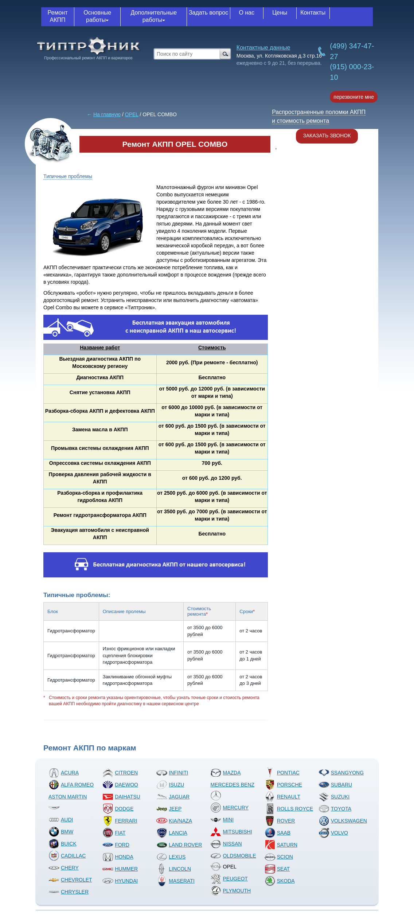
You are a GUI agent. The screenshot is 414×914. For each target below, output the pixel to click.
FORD (115, 844)
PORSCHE (283, 784)
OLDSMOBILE (233, 855)
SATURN (281, 844)
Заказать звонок (327, 135)
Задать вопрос (208, 12)
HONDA (117, 856)
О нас (246, 12)
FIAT (113, 832)
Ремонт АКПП (58, 16)
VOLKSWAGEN (343, 820)
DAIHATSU (121, 796)
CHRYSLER (68, 891)
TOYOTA (335, 808)
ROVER (280, 820)
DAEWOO (120, 784)
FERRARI (119, 820)
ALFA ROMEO (71, 784)
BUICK (62, 843)
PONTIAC (282, 772)
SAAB (277, 832)
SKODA (280, 880)
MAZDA (225, 772)
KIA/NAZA (174, 820)
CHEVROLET (70, 879)
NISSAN (226, 843)
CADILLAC (67, 855)
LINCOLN (173, 868)
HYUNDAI (120, 880)
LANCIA (171, 832)
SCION (279, 856)
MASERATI (175, 880)
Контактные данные (263, 47)
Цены (279, 12)
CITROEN (120, 772)
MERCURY (229, 807)
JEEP (168, 808)
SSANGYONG (341, 772)
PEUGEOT (228, 878)
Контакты (312, 12)
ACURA (63, 772)
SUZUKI (334, 796)
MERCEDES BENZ (232, 791)
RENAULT (282, 796)
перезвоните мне (353, 97)
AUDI (60, 819)
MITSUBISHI (231, 831)
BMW (60, 831)
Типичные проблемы (67, 176)
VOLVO (333, 832)
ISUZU (170, 784)
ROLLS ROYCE (289, 808)
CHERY (63, 867)
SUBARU (335, 784)
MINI (222, 819)
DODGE (117, 808)
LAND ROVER (179, 844)
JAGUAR (173, 796)
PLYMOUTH (230, 890)
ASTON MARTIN (67, 803)
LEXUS (170, 856)
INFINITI (172, 772)
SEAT (277, 868)
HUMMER (120, 868)
